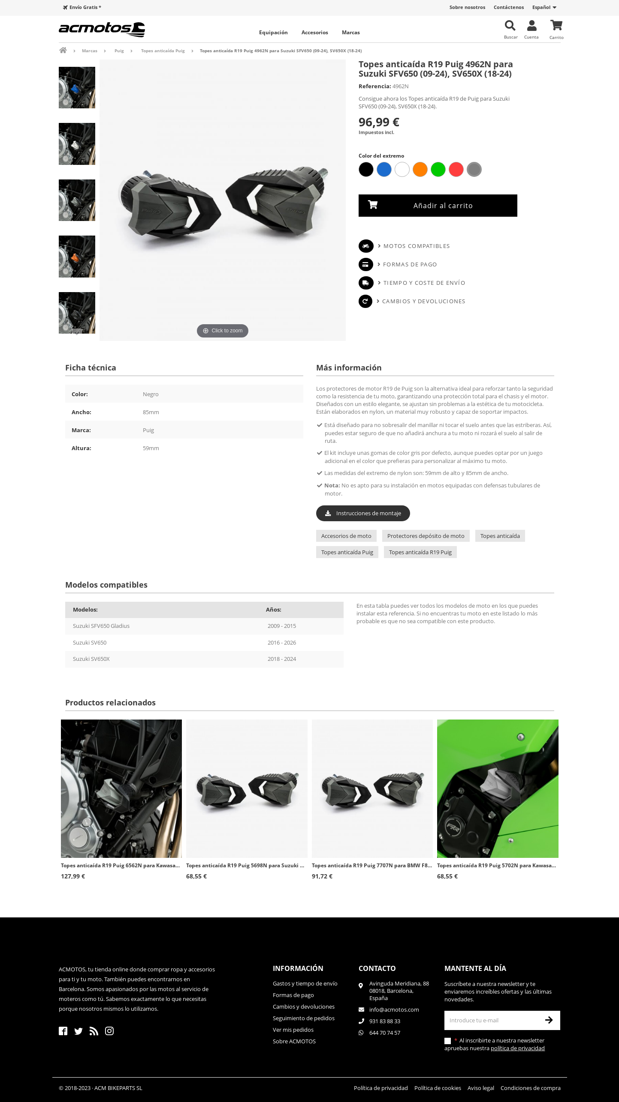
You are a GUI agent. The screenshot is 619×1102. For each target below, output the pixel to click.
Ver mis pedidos (293, 1029)
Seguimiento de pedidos (304, 1018)
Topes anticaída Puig (347, 552)
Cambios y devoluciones (424, 301)
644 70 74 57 (384, 1032)
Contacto (377, 968)
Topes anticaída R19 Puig (420, 552)
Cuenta (531, 36)
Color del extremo (382, 155)
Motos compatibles (416, 246)
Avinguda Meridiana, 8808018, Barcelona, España (399, 991)
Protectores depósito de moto (426, 536)
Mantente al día (475, 968)
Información (298, 968)
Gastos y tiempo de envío (305, 983)
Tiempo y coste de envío (424, 283)
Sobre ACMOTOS (294, 1041)
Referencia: (375, 86)
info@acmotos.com (394, 1009)
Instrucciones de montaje (363, 513)
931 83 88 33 (384, 1021)
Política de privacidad (381, 1088)
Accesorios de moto (346, 536)
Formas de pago (410, 264)
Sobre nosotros (467, 7)
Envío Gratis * (85, 7)
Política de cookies (437, 1088)
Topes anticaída (500, 536)
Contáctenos (509, 7)
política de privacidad (518, 1048)
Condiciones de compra (531, 1088)
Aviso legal (481, 1088)
